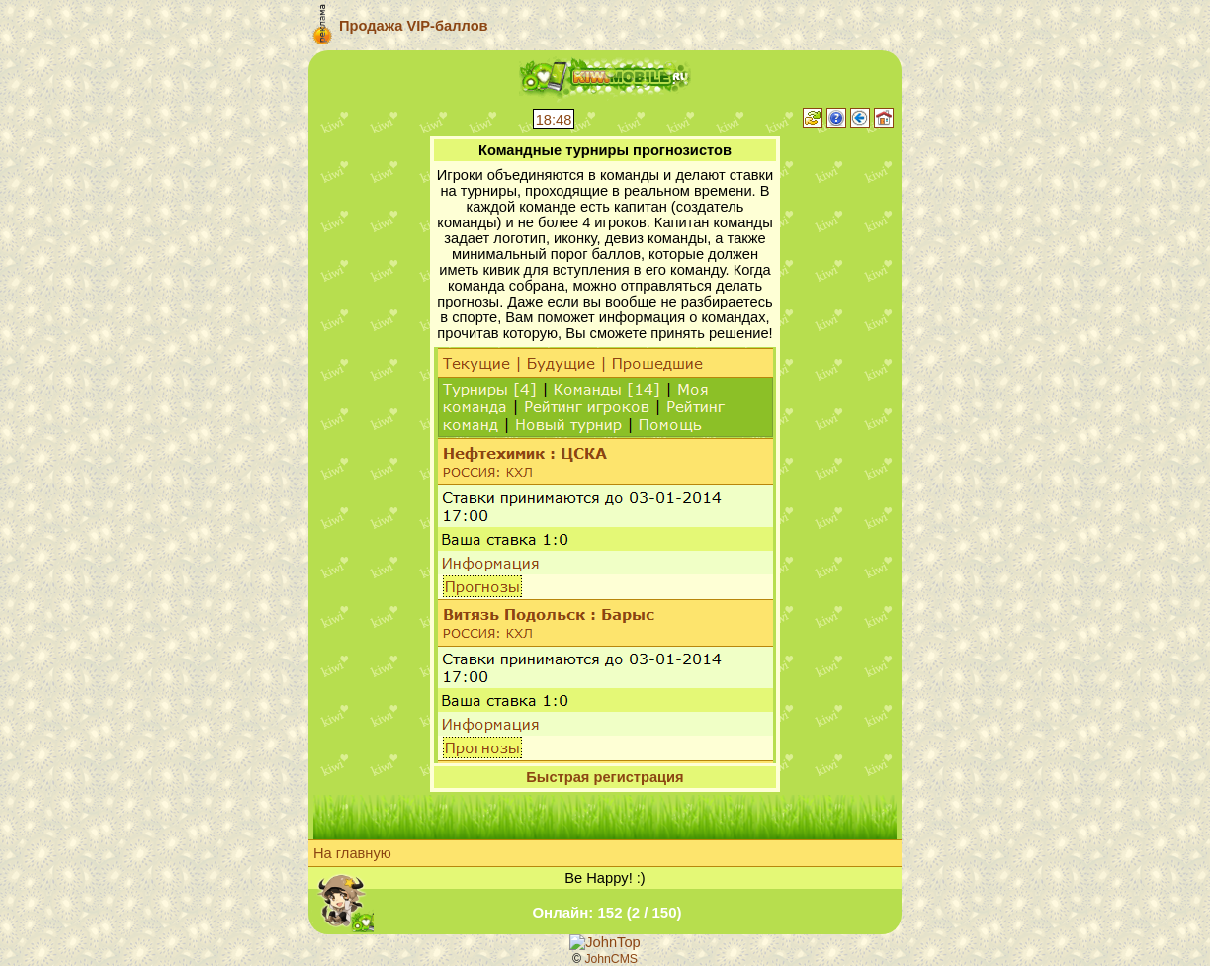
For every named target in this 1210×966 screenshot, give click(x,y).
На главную (352, 853)
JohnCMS (611, 959)
